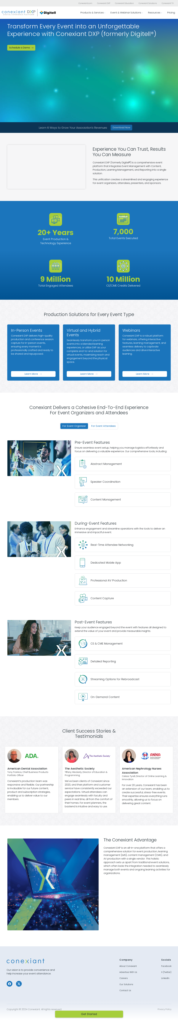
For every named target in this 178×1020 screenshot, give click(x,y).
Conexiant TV (168, 3)
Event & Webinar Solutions (126, 12)
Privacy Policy (164, 1006)
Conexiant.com (85, 3)
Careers (123, 974)
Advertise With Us (128, 968)
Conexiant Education (124, 3)
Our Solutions (126, 981)
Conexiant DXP (103, 3)
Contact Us (125, 987)
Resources (154, 12)
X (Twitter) (166, 968)
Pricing (171, 12)
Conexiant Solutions (148, 3)
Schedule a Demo (21, 47)
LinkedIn (165, 974)
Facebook (166, 962)
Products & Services (92, 12)
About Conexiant (128, 962)
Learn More (33, 374)
